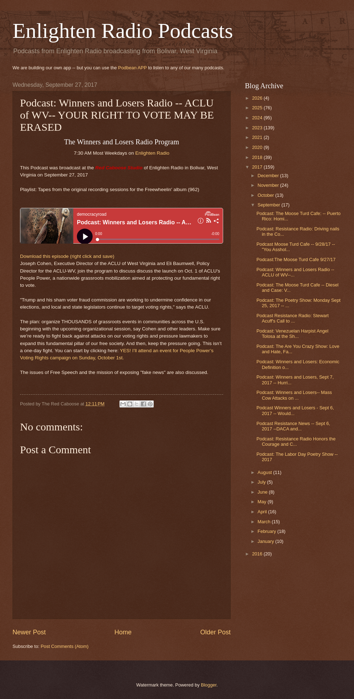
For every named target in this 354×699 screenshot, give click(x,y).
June (263, 492)
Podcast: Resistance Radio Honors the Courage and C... (295, 441)
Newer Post (29, 632)
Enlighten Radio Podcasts (123, 31)
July (262, 482)
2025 (258, 107)
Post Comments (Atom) (65, 646)
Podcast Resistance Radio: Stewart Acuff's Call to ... (292, 318)
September (269, 205)
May (262, 501)
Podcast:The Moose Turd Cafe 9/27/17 (295, 259)
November (268, 185)
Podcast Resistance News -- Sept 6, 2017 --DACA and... (293, 426)
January (266, 541)
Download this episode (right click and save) (67, 256)
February (267, 531)
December (268, 175)
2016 (258, 553)
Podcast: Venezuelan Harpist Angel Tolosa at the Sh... (292, 333)
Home (123, 632)
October (266, 195)
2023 (258, 127)
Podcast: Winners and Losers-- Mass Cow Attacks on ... (294, 395)
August (265, 472)
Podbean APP (132, 67)
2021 (258, 137)
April (262, 511)
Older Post (215, 632)
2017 (258, 167)
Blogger (209, 685)
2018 (258, 157)
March (264, 521)
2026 (258, 98)
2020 (258, 147)
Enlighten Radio (152, 153)
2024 (258, 117)
